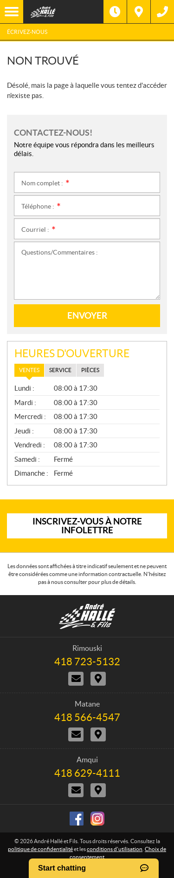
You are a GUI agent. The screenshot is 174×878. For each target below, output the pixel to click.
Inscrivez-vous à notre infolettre (87, 525)
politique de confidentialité (40, 849)
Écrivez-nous (27, 32)
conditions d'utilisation (114, 849)
